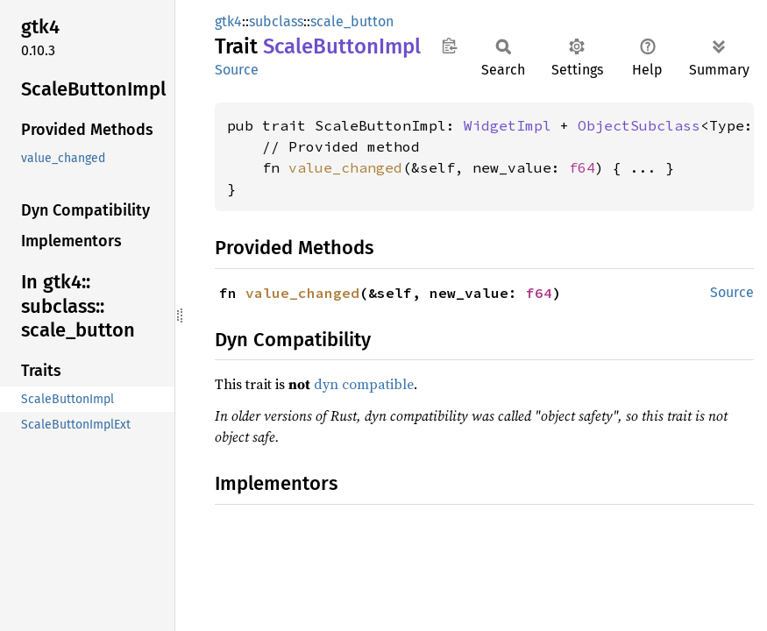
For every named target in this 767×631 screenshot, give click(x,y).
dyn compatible (364, 383)
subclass (276, 21)
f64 (582, 167)
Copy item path (449, 45)
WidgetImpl (507, 125)
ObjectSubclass (639, 125)
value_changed (345, 167)
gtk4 (228, 21)
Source (237, 69)
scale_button (352, 21)
